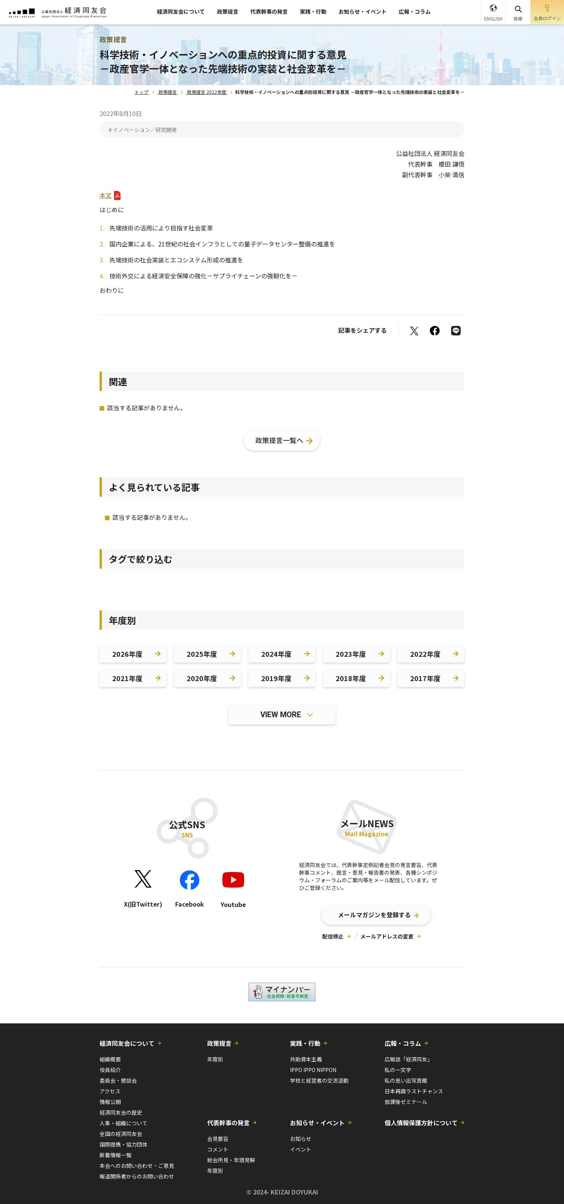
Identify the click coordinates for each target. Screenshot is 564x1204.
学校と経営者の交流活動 (319, 1080)
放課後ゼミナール (406, 1102)
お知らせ (300, 1138)
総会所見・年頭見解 (231, 1160)
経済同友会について (181, 11)
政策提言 (227, 11)
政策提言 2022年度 (206, 92)
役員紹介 (110, 1070)
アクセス (110, 1091)
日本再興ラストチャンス (414, 1091)
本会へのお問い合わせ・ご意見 (137, 1165)
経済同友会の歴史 (121, 1112)
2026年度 (127, 654)
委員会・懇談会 (118, 1080)
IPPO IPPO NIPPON (313, 1070)
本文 (106, 195)
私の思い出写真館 (406, 1080)
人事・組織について (123, 1123)
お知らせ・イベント (363, 11)
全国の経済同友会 (121, 1133)
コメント (217, 1149)
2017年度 (425, 678)
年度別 (215, 1059)
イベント (300, 1149)
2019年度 (276, 678)
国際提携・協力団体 (123, 1144)
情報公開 (110, 1102)
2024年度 (276, 654)
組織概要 (110, 1059)
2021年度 (127, 678)
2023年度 (351, 654)
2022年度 (425, 654)
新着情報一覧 (115, 1155)
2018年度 (351, 678)
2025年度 (202, 654)
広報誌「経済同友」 (409, 1059)
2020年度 (202, 678)
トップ (141, 92)
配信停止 (333, 936)
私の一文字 (398, 1070)
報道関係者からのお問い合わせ (137, 1176)
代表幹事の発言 (269, 11)
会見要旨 (217, 1138)
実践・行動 (313, 11)
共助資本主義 (306, 1059)
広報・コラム (415, 11)
